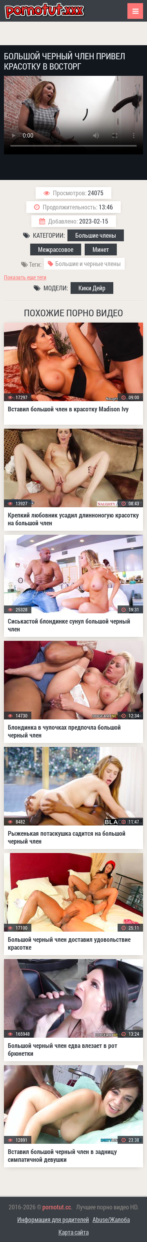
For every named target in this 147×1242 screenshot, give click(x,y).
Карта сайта (73, 1232)
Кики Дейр (91, 288)
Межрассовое (55, 249)
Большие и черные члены (88, 263)
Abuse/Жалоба (111, 1219)
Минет (101, 249)
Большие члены (95, 235)
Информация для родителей (53, 1219)
